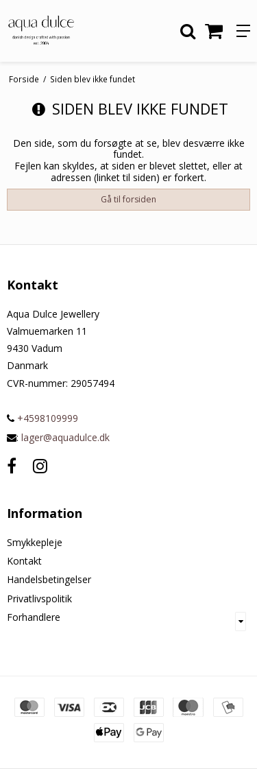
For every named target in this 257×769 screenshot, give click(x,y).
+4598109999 (42, 418)
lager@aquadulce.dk (65, 437)
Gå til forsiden (128, 199)
